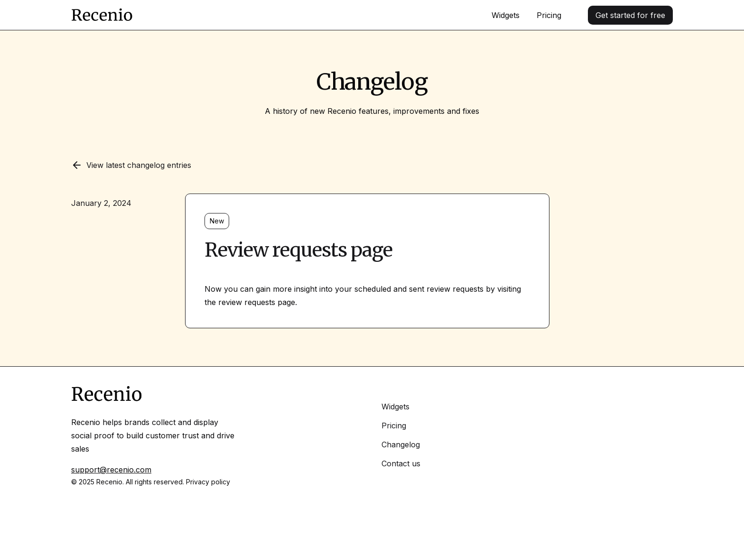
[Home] (102, 15)
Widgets (506, 15)
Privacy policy (208, 482)
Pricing (549, 15)
